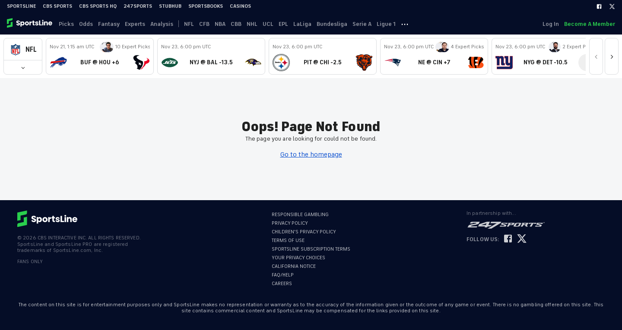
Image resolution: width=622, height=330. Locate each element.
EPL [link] (283, 24)
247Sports (138, 6)
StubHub (170, 6)
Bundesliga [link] (332, 24)
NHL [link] (252, 24)
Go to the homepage (311, 154)
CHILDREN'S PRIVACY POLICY (304, 232)
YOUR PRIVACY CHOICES (298, 258)
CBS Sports (57, 6)
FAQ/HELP (283, 275)
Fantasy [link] (109, 24)
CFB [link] (204, 24)
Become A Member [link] (589, 24)
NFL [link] (189, 24)
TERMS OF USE (288, 240)
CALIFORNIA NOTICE (294, 266)
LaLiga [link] (302, 24)
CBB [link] (236, 24)
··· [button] (405, 23)
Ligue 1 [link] (386, 24)
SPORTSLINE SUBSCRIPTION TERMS (311, 249)
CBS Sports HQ (98, 6)
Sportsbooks (205, 6)
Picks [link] (66, 24)
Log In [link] (551, 24)
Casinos (240, 6)
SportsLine (21, 6)
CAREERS (282, 283)
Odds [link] (86, 24)
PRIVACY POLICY (290, 223)
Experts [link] (135, 24)
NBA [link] (220, 24)
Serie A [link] (361, 24)
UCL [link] (268, 24)
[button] (22, 49)
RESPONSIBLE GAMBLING (300, 214)
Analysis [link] (161, 24)
